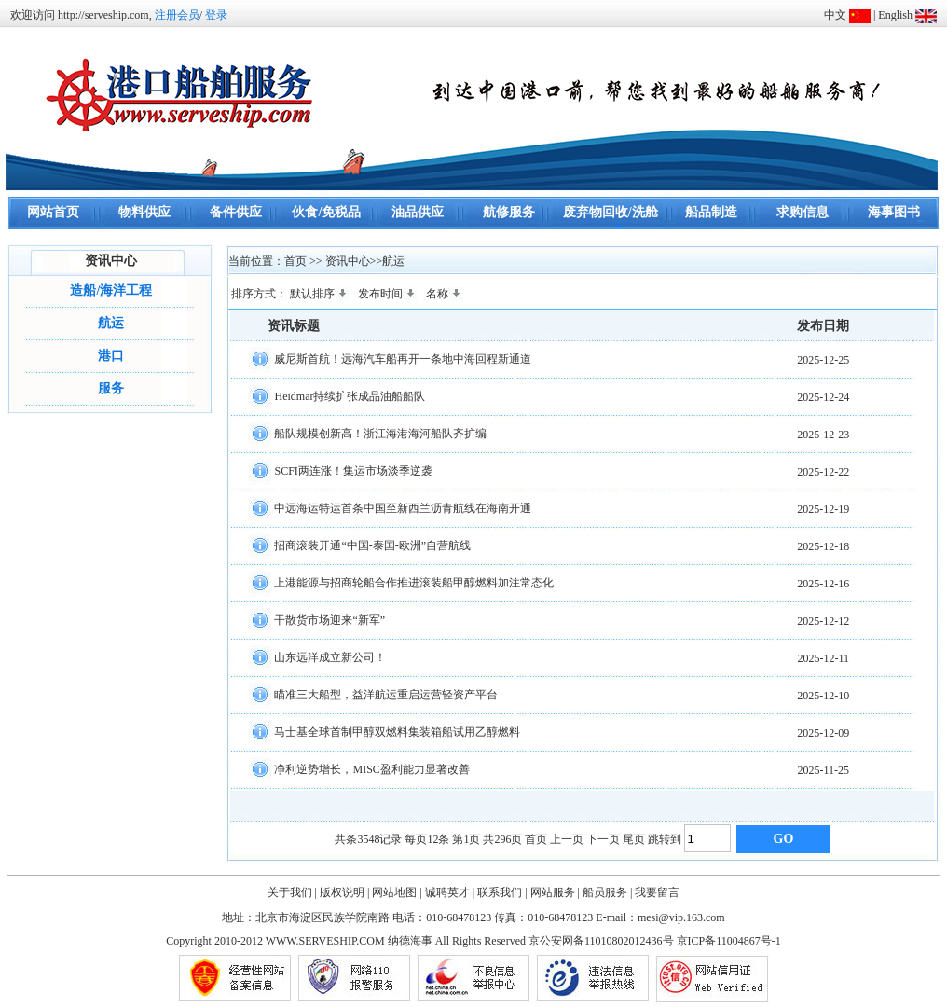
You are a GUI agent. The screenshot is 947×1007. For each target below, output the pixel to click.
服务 (111, 388)
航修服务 (509, 212)
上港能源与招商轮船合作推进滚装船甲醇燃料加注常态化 (414, 581)
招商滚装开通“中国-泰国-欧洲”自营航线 (372, 544)
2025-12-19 (823, 509)
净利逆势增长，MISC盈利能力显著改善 (371, 768)
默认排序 (320, 293)
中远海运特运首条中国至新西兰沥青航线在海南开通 (402, 507)
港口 (111, 356)
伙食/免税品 (326, 212)
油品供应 (417, 212)
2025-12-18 (823, 546)
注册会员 (177, 14)
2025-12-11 (824, 658)
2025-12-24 (823, 397)
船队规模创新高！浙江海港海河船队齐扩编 (380, 432)
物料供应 (144, 212)
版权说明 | (344, 892)
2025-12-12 (823, 621)
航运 (111, 323)
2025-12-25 (823, 359)
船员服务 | (607, 892)
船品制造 (711, 212)
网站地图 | (396, 892)
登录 (216, 14)
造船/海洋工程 (111, 290)
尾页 (634, 839)
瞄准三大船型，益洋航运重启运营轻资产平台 (386, 693)
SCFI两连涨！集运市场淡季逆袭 (353, 469)
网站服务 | (555, 892)
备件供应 (236, 212)
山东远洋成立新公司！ (330, 656)
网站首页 (53, 212)
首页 (536, 839)
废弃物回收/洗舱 (610, 212)
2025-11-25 (824, 770)
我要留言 (657, 892)
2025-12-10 (823, 695)
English (895, 14)
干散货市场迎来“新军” (329, 619)
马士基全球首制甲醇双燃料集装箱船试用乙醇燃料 (397, 731)
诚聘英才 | (449, 892)
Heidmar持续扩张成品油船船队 (349, 395)
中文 (835, 14)
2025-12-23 (823, 434)
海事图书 (894, 212)
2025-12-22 (823, 471)
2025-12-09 (823, 732)
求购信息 (802, 212)
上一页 (566, 839)
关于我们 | (292, 892)
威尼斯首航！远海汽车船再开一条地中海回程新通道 (402, 358)
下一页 (603, 839)
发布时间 (388, 293)
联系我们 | (502, 892)
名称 (444, 293)
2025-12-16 (823, 583)
